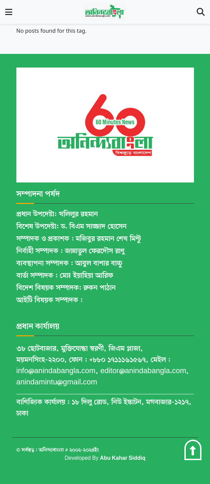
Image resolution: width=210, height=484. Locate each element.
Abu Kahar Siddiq (122, 458)
